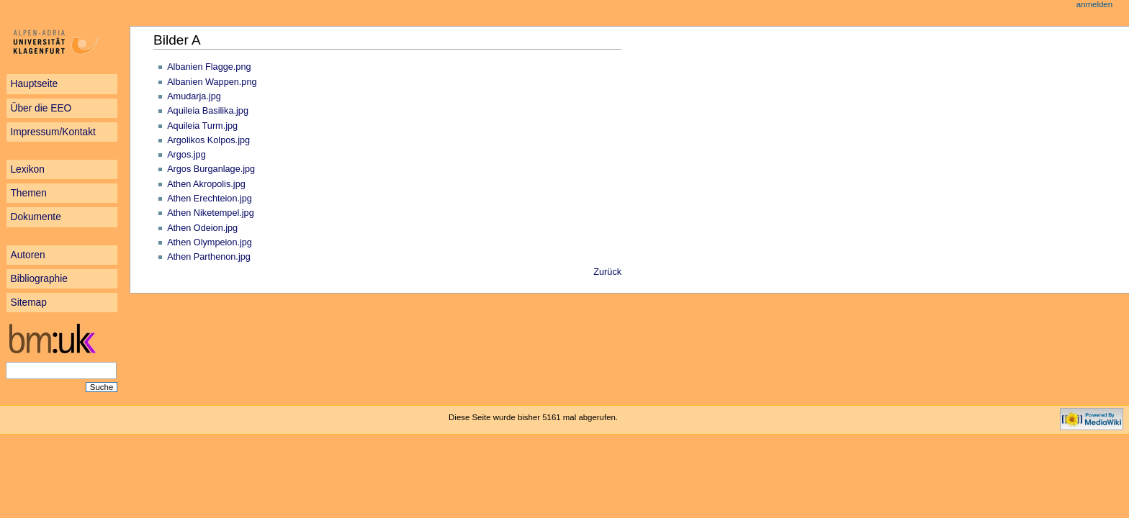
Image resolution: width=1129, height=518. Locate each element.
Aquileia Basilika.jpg (207, 111)
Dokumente (35, 217)
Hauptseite (34, 83)
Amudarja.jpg (194, 96)
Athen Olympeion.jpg (209, 242)
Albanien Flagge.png (209, 67)
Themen (28, 193)
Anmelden (1094, 4)
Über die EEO (40, 108)
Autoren (27, 255)
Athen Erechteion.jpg (209, 199)
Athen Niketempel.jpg (210, 213)
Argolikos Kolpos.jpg (208, 140)
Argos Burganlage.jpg (211, 169)
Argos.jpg (186, 155)
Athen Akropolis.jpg (206, 184)
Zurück (607, 272)
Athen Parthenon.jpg (209, 257)
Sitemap (28, 302)
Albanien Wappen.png (211, 82)
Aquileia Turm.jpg (202, 126)
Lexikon (27, 169)
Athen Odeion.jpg (202, 228)
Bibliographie (39, 278)
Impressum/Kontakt (52, 132)
